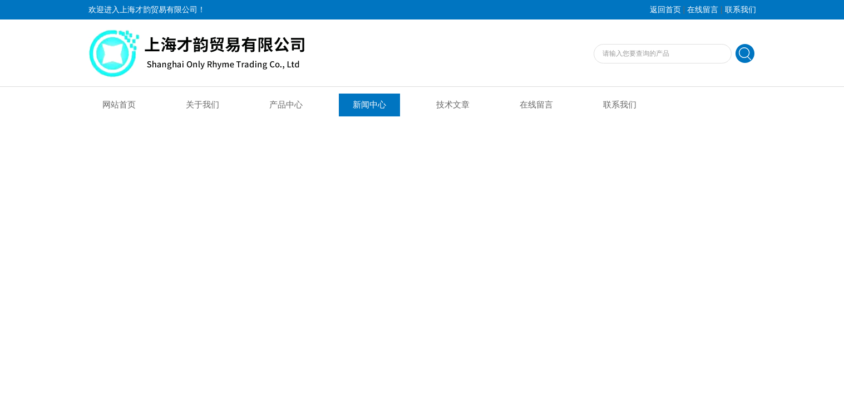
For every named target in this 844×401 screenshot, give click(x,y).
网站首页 (119, 104)
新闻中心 (369, 104)
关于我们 (202, 104)
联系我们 (740, 10)
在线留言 (702, 10)
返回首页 (665, 10)
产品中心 (286, 104)
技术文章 (453, 104)
